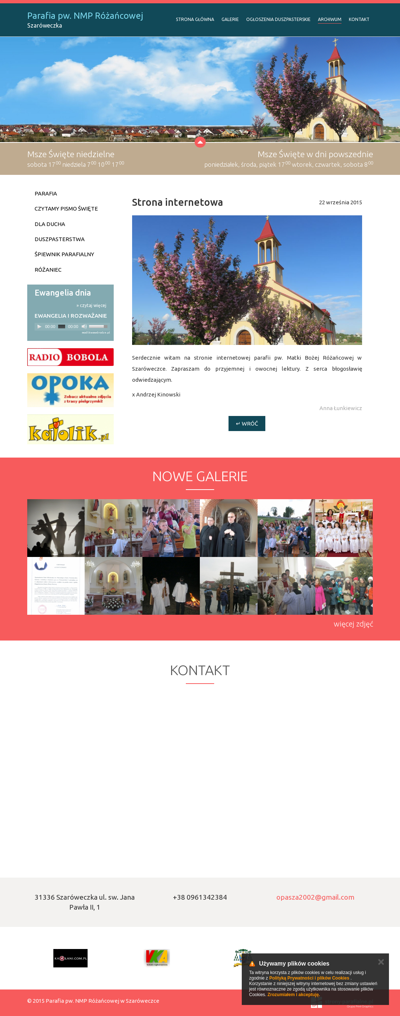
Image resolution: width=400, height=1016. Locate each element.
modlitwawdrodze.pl (96, 332)
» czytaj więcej (91, 305)
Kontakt (359, 19)
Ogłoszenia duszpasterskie (278, 19)
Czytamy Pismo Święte (66, 208)
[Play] (39, 326)
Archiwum (329, 19)
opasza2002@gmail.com (315, 897)
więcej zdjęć (353, 624)
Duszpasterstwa (60, 239)
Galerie (230, 19)
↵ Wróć (247, 423)
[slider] (61, 326)
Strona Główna (195, 19)
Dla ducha (50, 224)
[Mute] (84, 326)
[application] (72, 327)
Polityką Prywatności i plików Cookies (309, 978)
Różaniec (48, 270)
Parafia (46, 193)
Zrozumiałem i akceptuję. (294, 994)
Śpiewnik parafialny (64, 254)
